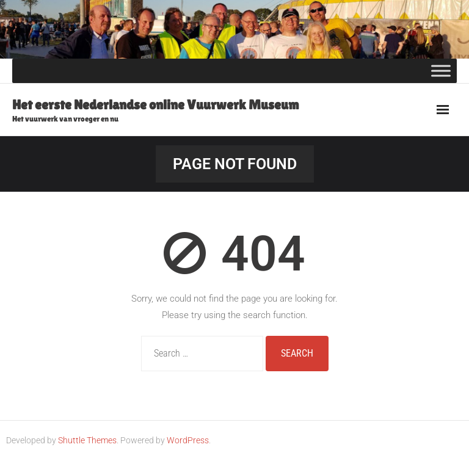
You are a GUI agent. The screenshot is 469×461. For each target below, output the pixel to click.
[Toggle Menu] (441, 70)
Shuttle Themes (87, 440)
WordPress (188, 440)
